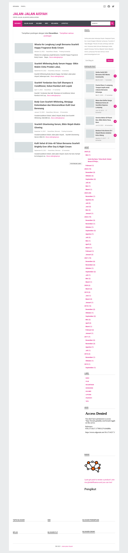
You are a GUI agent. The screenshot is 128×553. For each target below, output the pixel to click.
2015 (87, 364)
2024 (87, 169)
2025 (87, 151)
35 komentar (64, 112)
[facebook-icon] (109, 6)
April (88, 244)
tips (87, 401)
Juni (88, 206)
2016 (87, 354)
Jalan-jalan (28, 23)
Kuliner (39, 23)
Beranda (16, 6)
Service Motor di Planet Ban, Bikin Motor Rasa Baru (104, 120)
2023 (87, 193)
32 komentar (66, 150)
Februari (90, 165)
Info (46, 23)
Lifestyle (64, 23)
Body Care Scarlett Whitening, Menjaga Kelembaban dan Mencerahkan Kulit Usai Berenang (54, 105)
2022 (87, 217)
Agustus (90, 200)
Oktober (89, 176)
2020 (87, 285)
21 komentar (56, 90)
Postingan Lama (75, 163)
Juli (88, 183)
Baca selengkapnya (56, 57)
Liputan (88, 394)
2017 (87, 337)
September (91, 179)
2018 (87, 306)
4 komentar (65, 70)
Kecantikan (49, 51)
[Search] (100, 23)
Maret (89, 189)
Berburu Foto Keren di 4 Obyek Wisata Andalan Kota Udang (104, 133)
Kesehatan (89, 388)
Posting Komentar (64, 51)
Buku (87, 378)
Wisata (55, 51)
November (90, 196)
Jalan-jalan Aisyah (30, 14)
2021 (87, 258)
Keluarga (54, 23)
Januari (89, 213)
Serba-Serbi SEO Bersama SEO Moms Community (103, 74)
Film (87, 381)
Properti (89, 398)
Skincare (57, 70)
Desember (90, 172)
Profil (23, 6)
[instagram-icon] (105, 6)
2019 (87, 292)
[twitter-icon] (113, 6)
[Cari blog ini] (95, 60)
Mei (88, 155)
